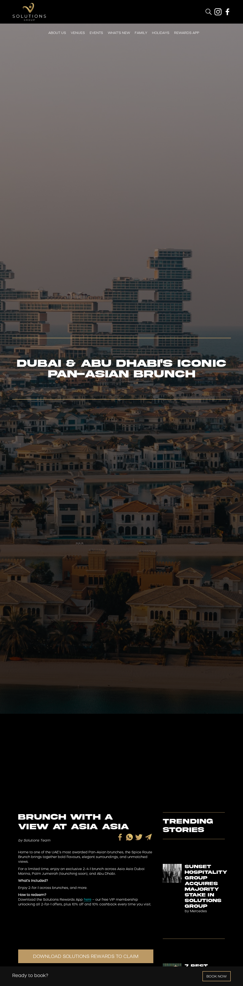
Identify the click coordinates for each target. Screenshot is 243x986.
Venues (78, 33)
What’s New (119, 33)
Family (141, 33)
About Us (57, 33)
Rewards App (186, 33)
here (87, 900)
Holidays (160, 33)
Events (96, 33)
